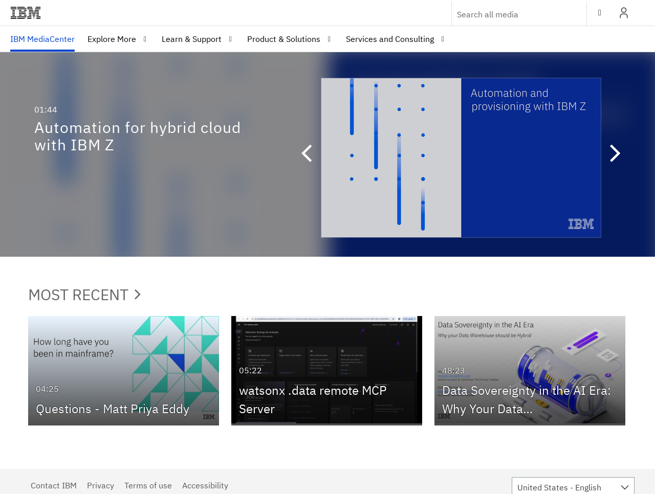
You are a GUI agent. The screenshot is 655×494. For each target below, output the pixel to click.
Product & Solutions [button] (283, 39)
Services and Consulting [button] (390, 39)
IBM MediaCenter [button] (42, 39)
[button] (311, 154)
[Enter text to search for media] (508, 14)
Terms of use (148, 485)
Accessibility (205, 485)
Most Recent (84, 294)
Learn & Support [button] (192, 39)
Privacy (100, 485)
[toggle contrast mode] (600, 13)
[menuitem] (42, 39)
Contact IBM (54, 485)
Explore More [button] (112, 39)
